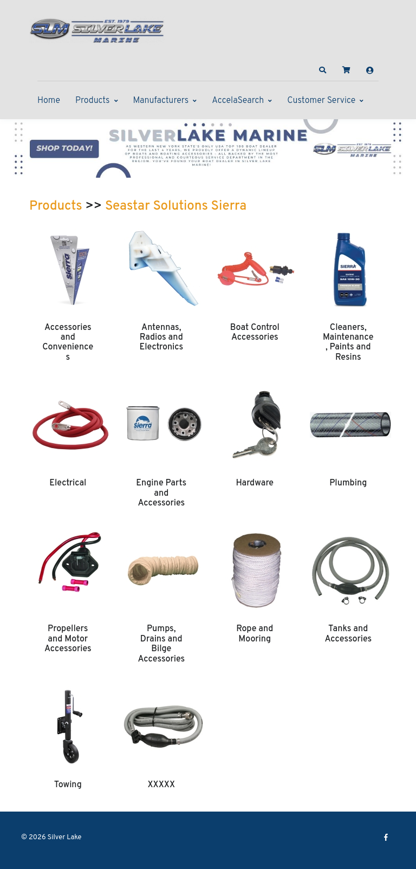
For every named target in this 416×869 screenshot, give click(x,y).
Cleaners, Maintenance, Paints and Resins (348, 342)
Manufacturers (161, 100)
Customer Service (321, 100)
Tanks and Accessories (348, 634)
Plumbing (348, 483)
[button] (323, 70)
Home (48, 100)
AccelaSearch (238, 100)
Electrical (67, 483)
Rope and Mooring (254, 634)
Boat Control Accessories (255, 332)
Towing (68, 785)
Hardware (255, 483)
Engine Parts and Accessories (161, 493)
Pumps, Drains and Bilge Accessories (161, 644)
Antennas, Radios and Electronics (161, 337)
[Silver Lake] (97, 29)
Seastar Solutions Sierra (175, 206)
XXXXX (161, 785)
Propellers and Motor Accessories (68, 639)
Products (92, 100)
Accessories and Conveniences (67, 342)
